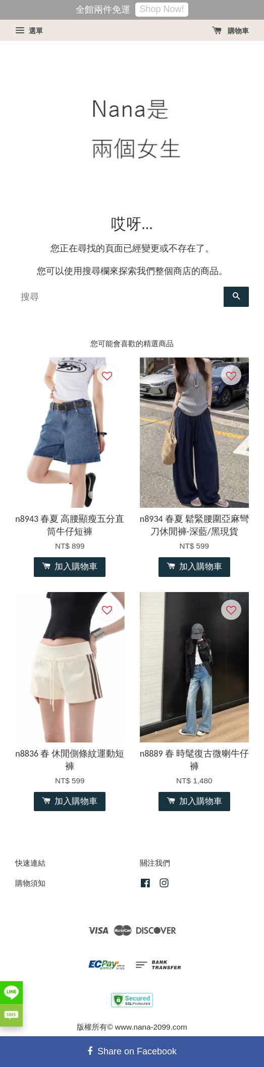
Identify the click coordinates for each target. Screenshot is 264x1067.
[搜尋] (119, 297)
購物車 (230, 30)
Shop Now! (161, 9)
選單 (29, 30)
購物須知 (30, 883)
